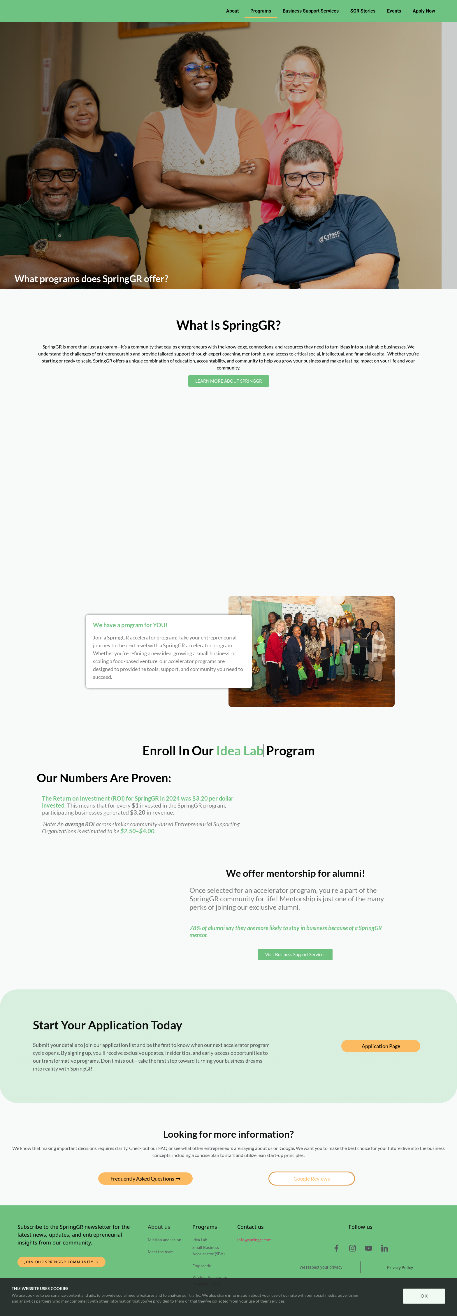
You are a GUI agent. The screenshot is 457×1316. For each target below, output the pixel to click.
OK (424, 1296)
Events (394, 11)
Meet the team (161, 1251)
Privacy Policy (400, 1267)
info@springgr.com (254, 1239)
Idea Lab (199, 1239)
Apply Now (424, 11)
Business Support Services (311, 11)
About (232, 11)
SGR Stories (362, 11)
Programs (260, 11)
